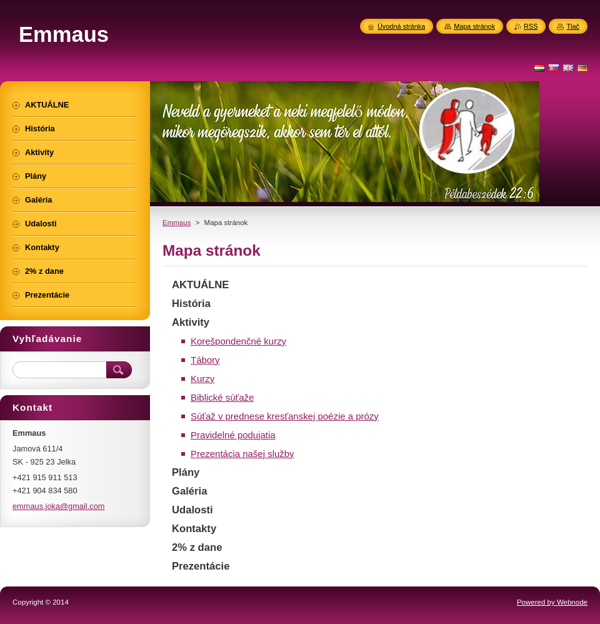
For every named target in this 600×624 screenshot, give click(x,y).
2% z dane (197, 547)
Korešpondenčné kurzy (238, 341)
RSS (531, 26)
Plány (185, 472)
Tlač (572, 26)
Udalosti (192, 510)
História (191, 303)
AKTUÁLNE (200, 285)
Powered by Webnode (552, 602)
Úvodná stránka (401, 26)
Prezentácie (200, 566)
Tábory (205, 360)
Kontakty (194, 529)
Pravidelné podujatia (233, 435)
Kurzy (202, 378)
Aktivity (190, 322)
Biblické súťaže (222, 397)
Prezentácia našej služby (242, 453)
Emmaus (176, 222)
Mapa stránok (474, 26)
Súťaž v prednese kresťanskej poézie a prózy (285, 416)
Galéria (189, 491)
